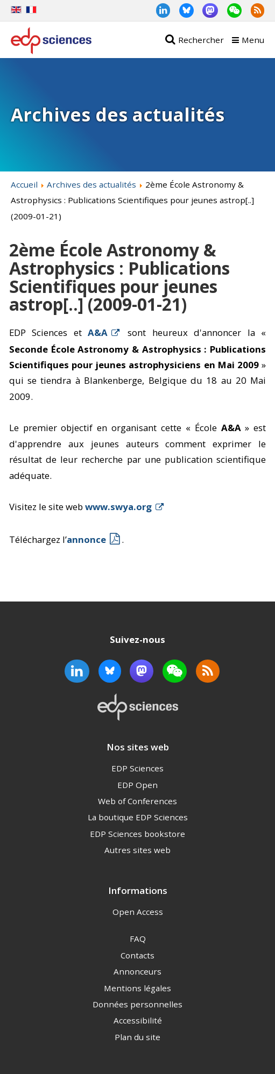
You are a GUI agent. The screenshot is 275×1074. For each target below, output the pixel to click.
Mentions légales (137, 988)
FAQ (138, 938)
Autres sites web (137, 849)
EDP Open (137, 784)
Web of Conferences (137, 801)
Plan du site (137, 1037)
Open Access (137, 911)
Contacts (137, 955)
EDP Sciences (137, 768)
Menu (253, 39)
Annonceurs (137, 971)
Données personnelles (137, 1004)
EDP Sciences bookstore (137, 833)
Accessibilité (138, 1020)
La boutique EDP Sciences (138, 817)
